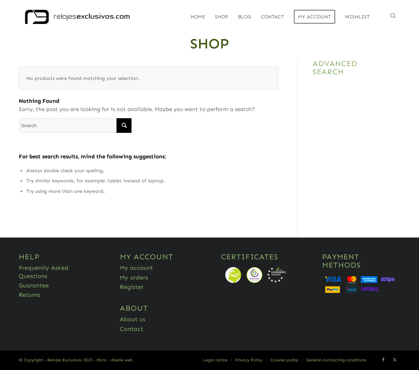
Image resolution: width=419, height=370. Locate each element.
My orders (134, 277)
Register (132, 286)
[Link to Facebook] (383, 359)
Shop (209, 43)
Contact (131, 328)
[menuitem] (198, 17)
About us (132, 319)
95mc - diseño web (115, 360)
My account (136, 267)
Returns (29, 294)
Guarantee (34, 285)
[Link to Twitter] (394, 359)
